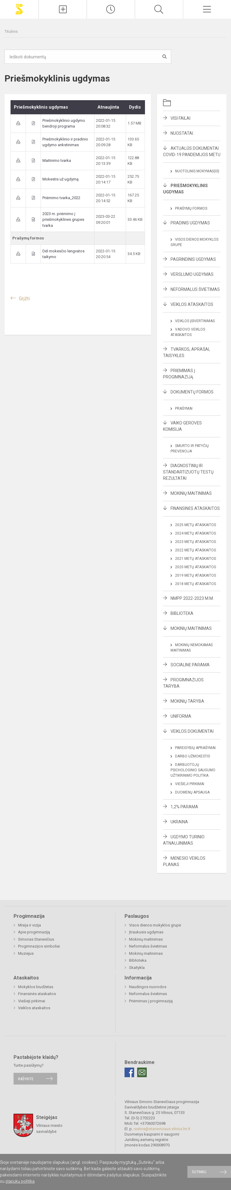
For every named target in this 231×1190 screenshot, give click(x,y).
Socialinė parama (190, 664)
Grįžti (24, 298)
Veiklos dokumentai (192, 731)
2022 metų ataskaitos (195, 550)
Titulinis (11, 31)
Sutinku (199, 1172)
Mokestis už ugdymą (60, 179)
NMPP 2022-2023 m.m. (192, 598)
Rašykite (25, 1078)
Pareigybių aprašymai (195, 748)
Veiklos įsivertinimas (195, 321)
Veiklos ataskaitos (192, 304)
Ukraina (179, 821)
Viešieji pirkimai (189, 784)
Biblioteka (182, 613)
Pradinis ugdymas (190, 222)
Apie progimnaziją (34, 932)
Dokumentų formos (192, 392)
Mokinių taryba (187, 701)
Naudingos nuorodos (147, 987)
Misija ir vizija (29, 925)
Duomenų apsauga (192, 792)
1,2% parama (184, 806)
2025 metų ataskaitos (195, 525)
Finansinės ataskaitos (195, 508)
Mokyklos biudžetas (35, 987)
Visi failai (180, 118)
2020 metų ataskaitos (195, 567)
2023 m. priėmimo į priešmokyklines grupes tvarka (63, 219)
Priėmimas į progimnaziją (151, 1001)
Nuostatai (182, 133)
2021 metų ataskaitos (195, 558)
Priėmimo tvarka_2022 (61, 198)
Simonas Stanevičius (36, 939)
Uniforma (181, 716)
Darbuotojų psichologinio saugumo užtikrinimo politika (193, 770)
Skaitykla (137, 967)
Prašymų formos (191, 208)
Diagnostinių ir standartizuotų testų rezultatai (188, 472)
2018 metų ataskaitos (195, 584)
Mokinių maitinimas (191, 493)
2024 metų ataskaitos (195, 533)
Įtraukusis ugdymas (146, 932)
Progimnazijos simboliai (39, 946)
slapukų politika (20, 1181)
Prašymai (183, 408)
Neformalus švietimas (195, 289)
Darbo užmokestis (192, 756)
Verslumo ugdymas (192, 274)
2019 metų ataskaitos (195, 575)
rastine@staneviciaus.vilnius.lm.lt (162, 1129)
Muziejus (26, 953)
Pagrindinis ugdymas (193, 259)
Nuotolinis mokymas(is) (197, 171)
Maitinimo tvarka (56, 160)
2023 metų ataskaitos (195, 542)
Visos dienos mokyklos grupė (155, 925)
